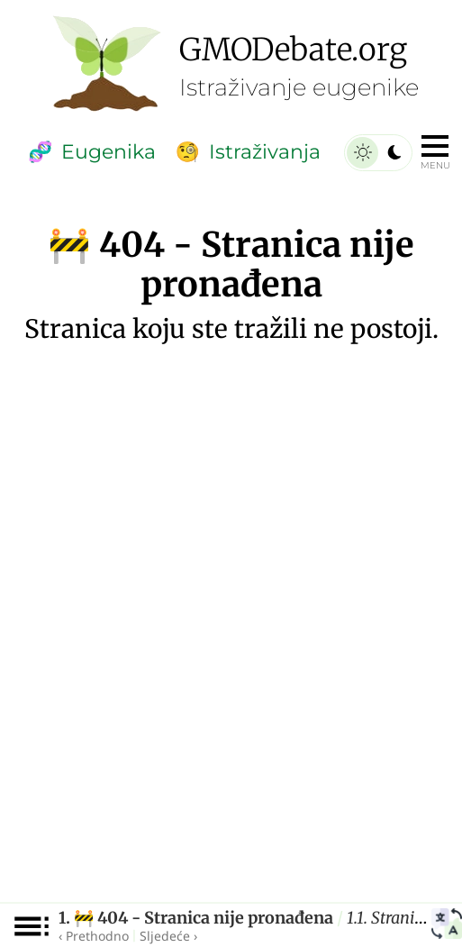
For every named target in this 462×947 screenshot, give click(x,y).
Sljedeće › (168, 935)
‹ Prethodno (94, 935)
